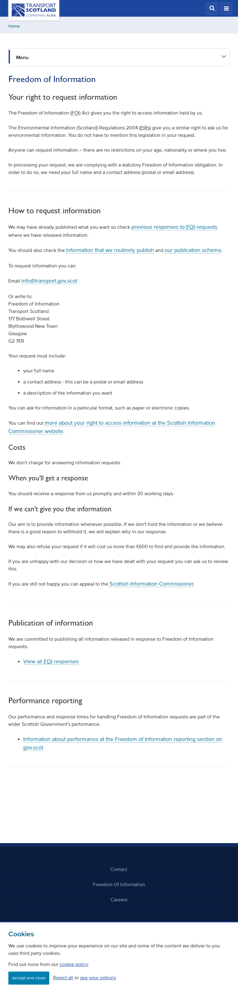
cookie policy (74, 964)
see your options (98, 977)
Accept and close (29, 978)
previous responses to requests (174, 227)
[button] (212, 8)
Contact (118, 869)
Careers (119, 899)
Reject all (63, 977)
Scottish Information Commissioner (151, 584)
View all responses (51, 661)
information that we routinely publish (110, 250)
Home (14, 26)
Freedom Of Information (119, 884)
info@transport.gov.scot (49, 281)
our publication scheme (193, 250)
